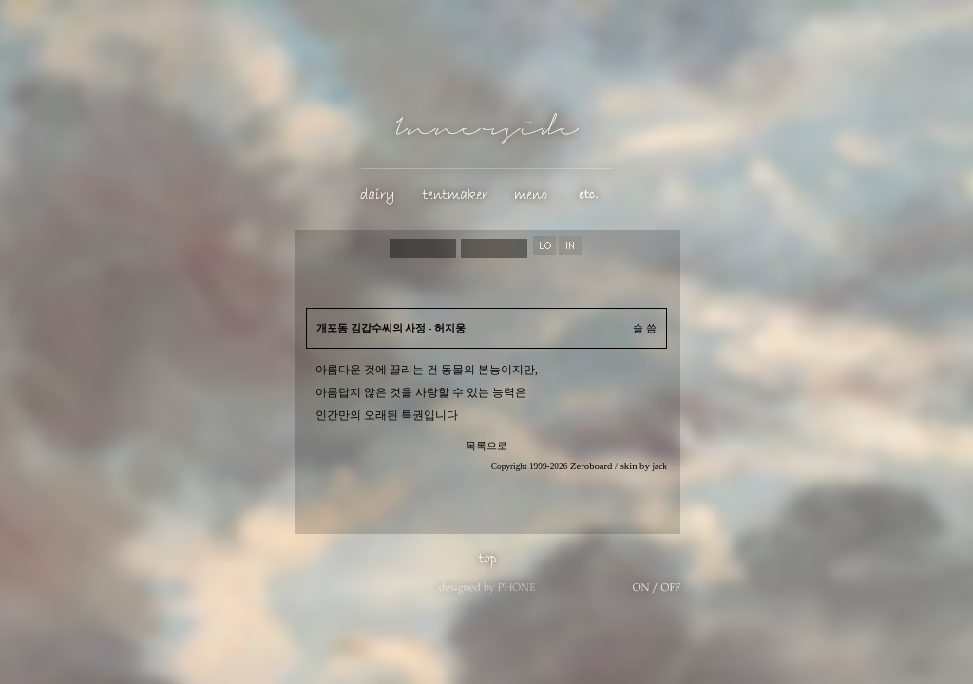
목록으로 (486, 446)
